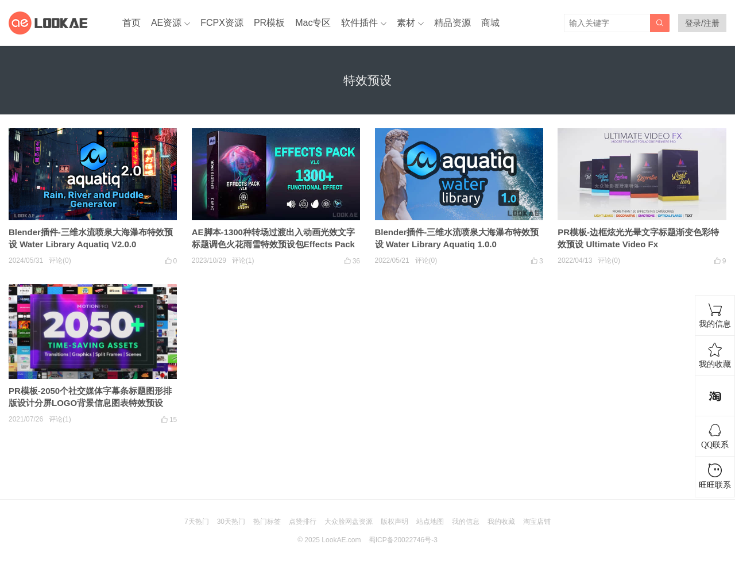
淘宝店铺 (537, 522)
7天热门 (196, 522)
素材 (406, 23)
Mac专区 (313, 23)
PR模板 (269, 23)
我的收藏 (501, 522)
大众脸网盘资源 (348, 522)
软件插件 (359, 23)
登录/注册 (702, 23)
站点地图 (430, 522)
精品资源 (452, 23)
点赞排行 (302, 522)
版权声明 (394, 522)
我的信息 (465, 522)
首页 (131, 23)
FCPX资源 (221, 23)
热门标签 (267, 522)
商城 (490, 23)
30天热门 (231, 522)
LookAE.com (341, 540)
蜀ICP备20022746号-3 (403, 540)
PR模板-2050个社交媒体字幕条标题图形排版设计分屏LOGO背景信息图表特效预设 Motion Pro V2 (90, 403)
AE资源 (166, 23)
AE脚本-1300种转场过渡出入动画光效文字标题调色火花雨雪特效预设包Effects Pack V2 (273, 244)
